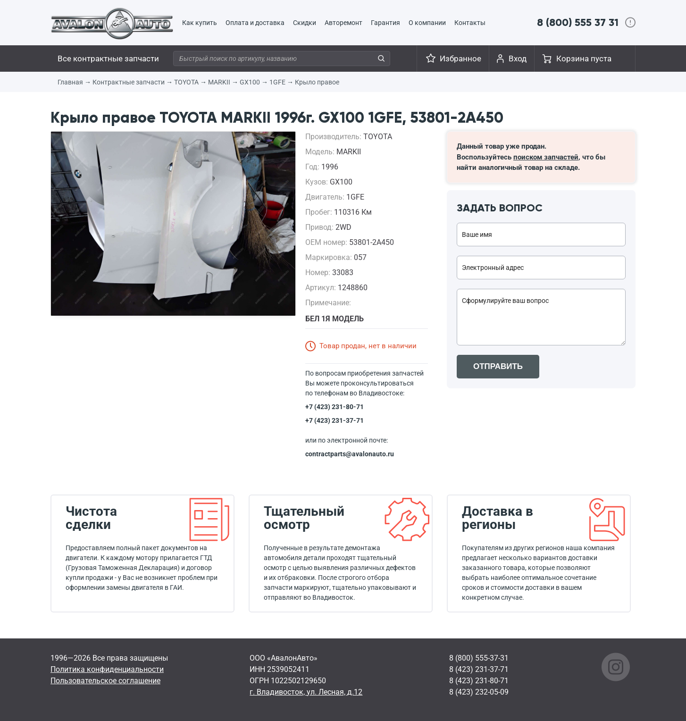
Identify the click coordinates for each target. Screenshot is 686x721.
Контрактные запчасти (128, 82)
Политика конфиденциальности (107, 669)
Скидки (304, 22)
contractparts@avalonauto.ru (349, 454)
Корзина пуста (583, 58)
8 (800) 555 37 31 (578, 22)
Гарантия (385, 22)
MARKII (219, 82)
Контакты (469, 22)
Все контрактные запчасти (108, 58)
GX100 (250, 82)
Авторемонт (343, 22)
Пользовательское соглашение (105, 680)
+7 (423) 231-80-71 (334, 407)
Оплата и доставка (255, 22)
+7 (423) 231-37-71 (334, 420)
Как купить (199, 22)
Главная (70, 82)
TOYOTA (186, 82)
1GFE (277, 82)
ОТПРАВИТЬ (498, 366)
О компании (427, 22)
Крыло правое (317, 82)
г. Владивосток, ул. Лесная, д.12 (306, 691)
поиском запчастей (545, 157)
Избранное (460, 58)
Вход (518, 58)
